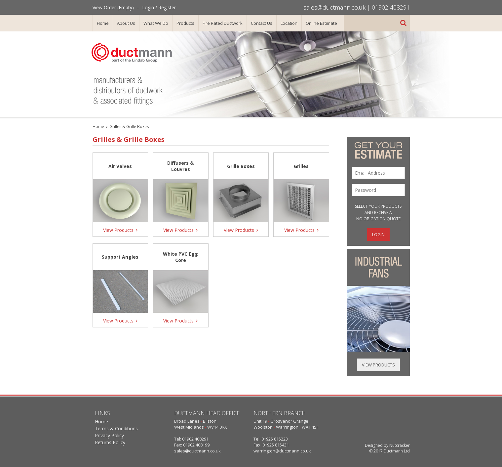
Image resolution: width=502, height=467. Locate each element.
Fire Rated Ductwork (223, 23)
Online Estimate (321, 23)
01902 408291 (391, 7)
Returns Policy (110, 442)
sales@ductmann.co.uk (334, 7)
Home (103, 23)
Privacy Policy (109, 435)
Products (185, 23)
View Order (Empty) (113, 7)
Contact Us (261, 23)
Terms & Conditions (116, 428)
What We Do (155, 23)
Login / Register (159, 7)
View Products (378, 365)
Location (289, 23)
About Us (126, 23)
